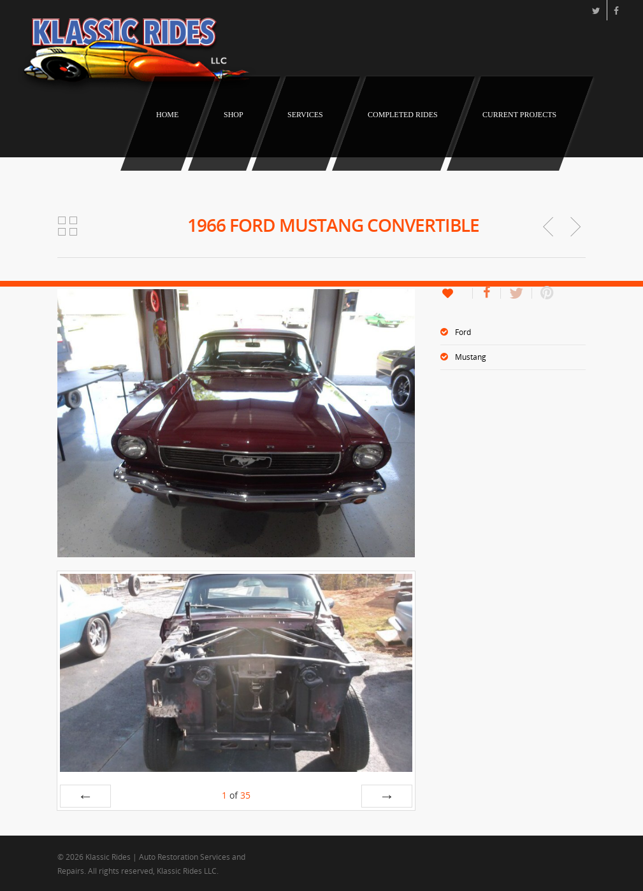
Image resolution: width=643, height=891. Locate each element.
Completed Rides (403, 114)
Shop (233, 114)
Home (167, 114)
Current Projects (519, 114)
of (236, 795)
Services (305, 114)
